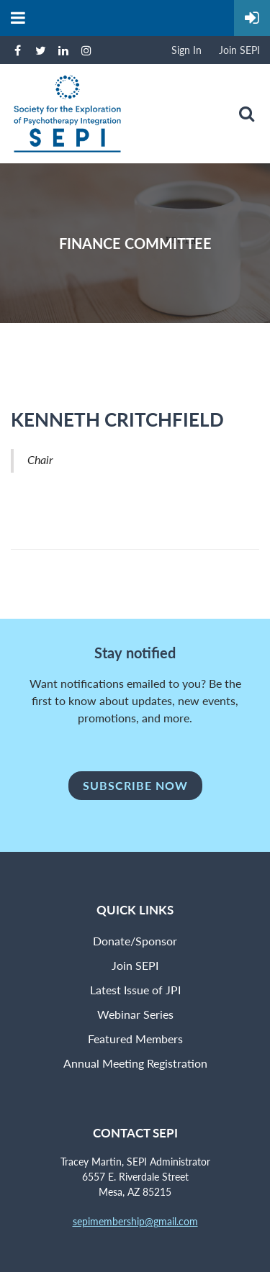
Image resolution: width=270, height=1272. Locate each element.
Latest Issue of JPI (135, 989)
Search (246, 114)
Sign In (186, 50)
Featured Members (135, 1038)
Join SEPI (239, 50)
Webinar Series (135, 1014)
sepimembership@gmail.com (135, 1221)
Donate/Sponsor (135, 941)
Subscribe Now (135, 785)
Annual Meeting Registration (135, 1063)
